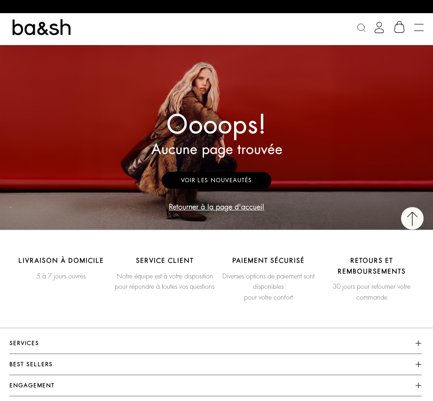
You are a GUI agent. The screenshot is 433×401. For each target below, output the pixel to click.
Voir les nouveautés (216, 180)
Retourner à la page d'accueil (216, 207)
